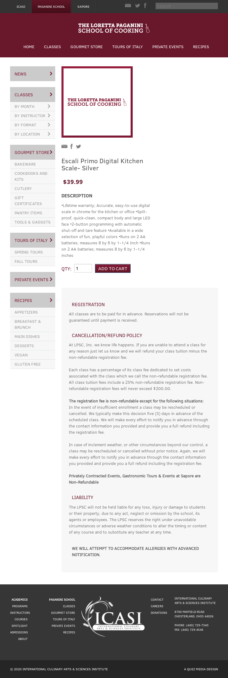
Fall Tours (26, 261)
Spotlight (20, 626)
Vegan (21, 355)
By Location (32, 134)
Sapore (83, 6)
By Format (32, 125)
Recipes (201, 46)
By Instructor (32, 115)
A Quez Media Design (201, 669)
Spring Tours (29, 252)
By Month (32, 106)
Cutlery (23, 188)
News (33, 74)
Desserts (24, 345)
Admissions (19, 632)
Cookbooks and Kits (31, 176)
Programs (20, 606)
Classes (52, 46)
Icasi (21, 6)
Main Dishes (27, 336)
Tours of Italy (127, 46)
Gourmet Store (86, 46)
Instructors (20, 613)
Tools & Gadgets (32, 222)
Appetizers (26, 312)
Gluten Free (28, 364)
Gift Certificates (28, 200)
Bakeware (25, 164)
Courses (21, 619)
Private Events (167, 46)
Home (28, 46)
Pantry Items (28, 212)
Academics (20, 599)
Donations (159, 613)
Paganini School (51, 6)
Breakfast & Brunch (28, 324)
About (23, 639)
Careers (157, 606)
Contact (157, 599)
